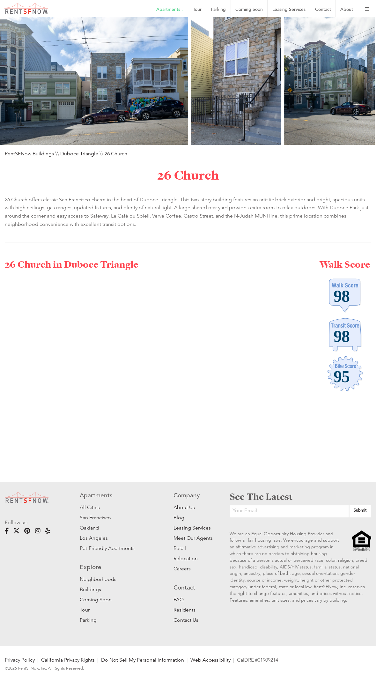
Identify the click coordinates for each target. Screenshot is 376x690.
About (346, 9)
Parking (218, 9)
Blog (178, 518)
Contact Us (185, 620)
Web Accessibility (210, 660)
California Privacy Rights (68, 660)
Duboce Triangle (79, 154)
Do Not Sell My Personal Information (142, 660)
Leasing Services (191, 528)
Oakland (89, 528)
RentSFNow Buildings (29, 154)
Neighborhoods (98, 579)
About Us (184, 507)
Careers (182, 569)
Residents (184, 610)
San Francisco (95, 518)
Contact (323, 9)
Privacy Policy (20, 660)
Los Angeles (94, 538)
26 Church (116, 154)
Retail (179, 548)
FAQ (178, 600)
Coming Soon (249, 9)
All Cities (90, 507)
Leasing (289, 9)
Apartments (169, 9)
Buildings (90, 589)
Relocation (185, 558)
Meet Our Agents (191, 538)
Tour (197, 9)
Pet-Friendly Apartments (107, 548)
